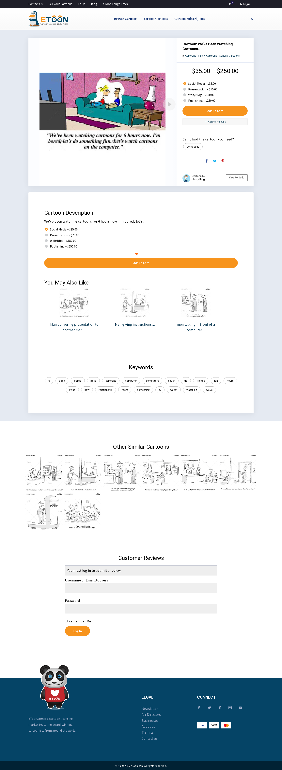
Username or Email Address (86, 580)
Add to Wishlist (215, 121)
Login (245, 4)
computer (131, 380)
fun (216, 380)
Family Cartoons (207, 55)
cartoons (110, 380)
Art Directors (151, 714)
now (87, 390)
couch (171, 380)
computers (152, 380)
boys (93, 380)
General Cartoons (229, 55)
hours (230, 380)
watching (191, 390)
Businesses (150, 720)
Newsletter (150, 708)
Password (72, 600)
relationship (106, 390)
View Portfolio (236, 177)
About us (148, 726)
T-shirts (147, 732)
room (125, 390)
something (143, 390)
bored (77, 380)
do (185, 380)
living (72, 390)
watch (173, 390)
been (62, 380)
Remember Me (78, 621)
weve (209, 390)
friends (200, 380)
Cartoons (190, 55)
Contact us (193, 146)
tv (160, 390)
